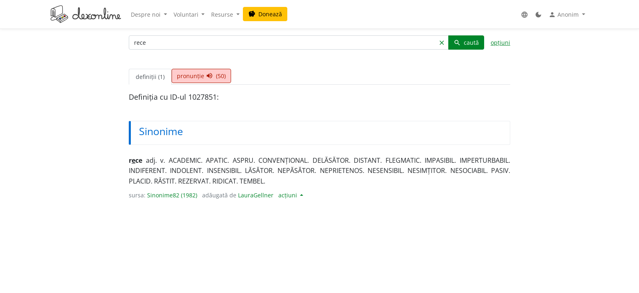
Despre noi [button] (146, 14)
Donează (265, 14)
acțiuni (288, 195)
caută (466, 42)
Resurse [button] (223, 14)
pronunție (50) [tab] (201, 76)
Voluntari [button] (187, 14)
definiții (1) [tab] (150, 77)
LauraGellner (255, 195)
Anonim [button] (564, 15)
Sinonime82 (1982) (172, 195)
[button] (524, 14)
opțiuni (500, 42)
